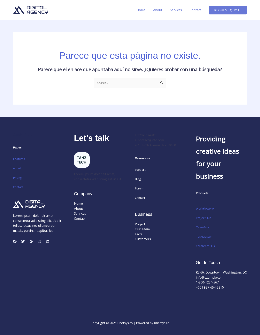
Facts (138, 234)
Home (146, 10)
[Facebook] (15, 241)
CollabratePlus (206, 246)
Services (178, 10)
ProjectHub (204, 218)
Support (141, 170)
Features (19, 159)
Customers (143, 239)
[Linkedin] (47, 241)
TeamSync (203, 227)
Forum (139, 189)
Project (140, 224)
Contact (196, 10)
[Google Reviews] (31, 241)
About (161, 10)
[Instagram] (39, 241)
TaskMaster (205, 237)
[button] (228, 10)
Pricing (18, 178)
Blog (138, 179)
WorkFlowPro (206, 209)
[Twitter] (23, 241)
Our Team (142, 229)
